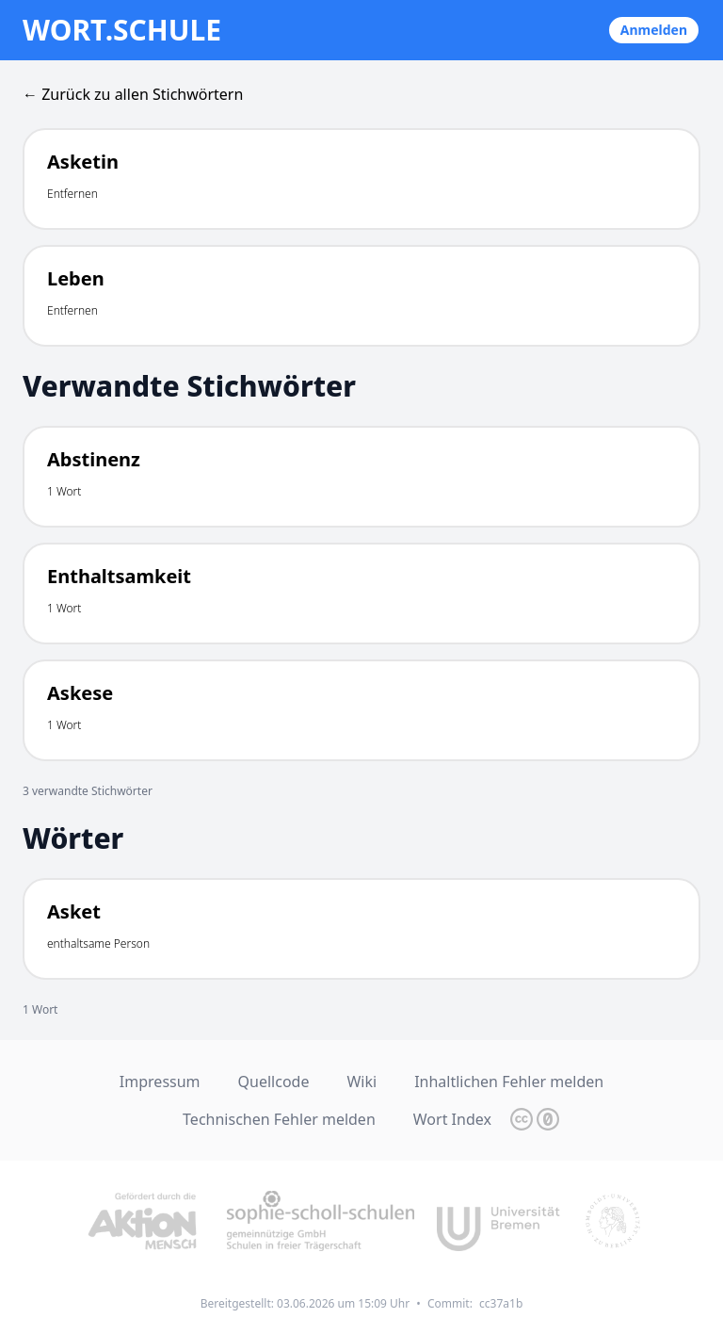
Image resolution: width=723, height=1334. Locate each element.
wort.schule (122, 30)
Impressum (160, 1081)
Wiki (361, 1081)
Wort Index (452, 1119)
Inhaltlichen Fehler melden (508, 1081)
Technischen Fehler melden (279, 1119)
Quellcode (274, 1081)
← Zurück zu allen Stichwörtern (133, 94)
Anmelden (653, 30)
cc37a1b (500, 1303)
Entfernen (72, 194)
